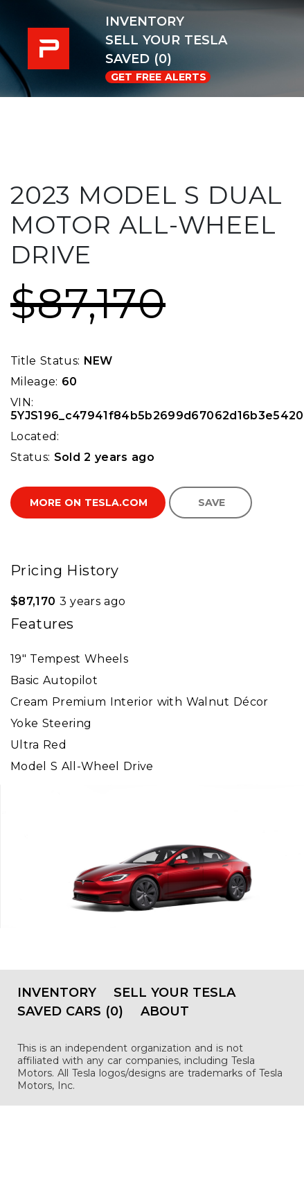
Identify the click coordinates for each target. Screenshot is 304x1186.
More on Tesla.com (88, 502)
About (165, 1011)
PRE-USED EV (52, 48)
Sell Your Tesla (166, 40)
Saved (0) (138, 59)
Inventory (144, 21)
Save (211, 502)
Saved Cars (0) (70, 1011)
